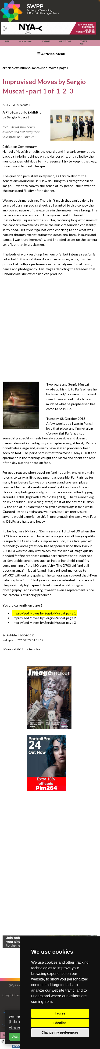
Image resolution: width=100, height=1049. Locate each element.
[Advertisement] (50, 328)
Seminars (46, 41)
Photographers (25, 41)
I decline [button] (60, 1023)
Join (81, 44)
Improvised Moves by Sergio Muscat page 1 (44, 613)
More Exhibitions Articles (22, 649)
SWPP (7, 41)
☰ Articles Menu (51, 54)
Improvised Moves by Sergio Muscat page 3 (44, 623)
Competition (65, 41)
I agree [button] (60, 1013)
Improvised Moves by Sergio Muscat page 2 (44, 618)
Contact (83, 41)
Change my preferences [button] (60, 1032)
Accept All (19, 1037)
